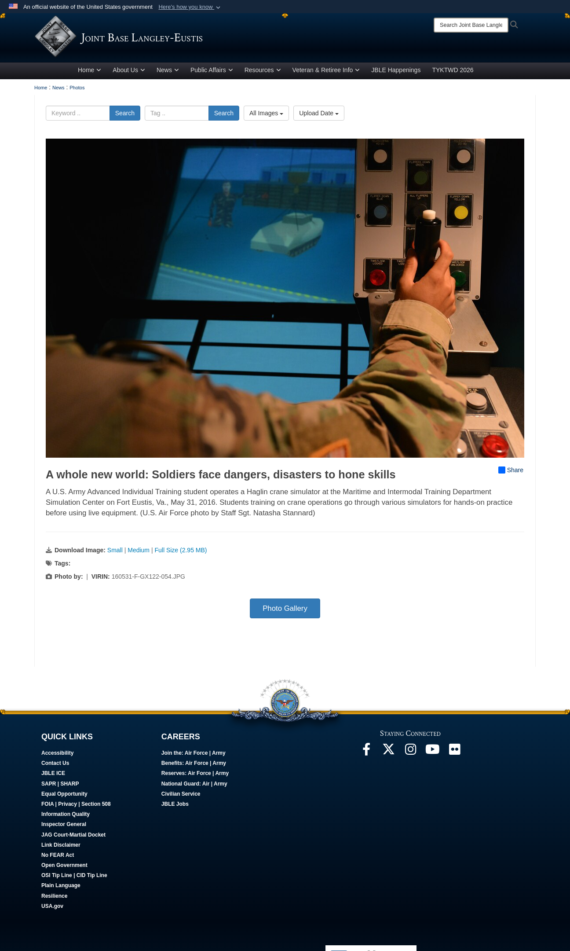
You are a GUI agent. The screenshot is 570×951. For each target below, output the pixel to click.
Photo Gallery (285, 610)
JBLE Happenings (395, 71)
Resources (263, 71)
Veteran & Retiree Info (326, 71)
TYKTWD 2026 (452, 71)
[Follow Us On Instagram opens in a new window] (410, 753)
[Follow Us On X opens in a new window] (388, 753)
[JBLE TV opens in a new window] (432, 753)
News (168, 71)
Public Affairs (211, 71)
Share (510, 471)
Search (125, 114)
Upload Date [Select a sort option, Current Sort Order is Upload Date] (319, 114)
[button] (190, 7)
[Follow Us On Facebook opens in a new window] (366, 753)
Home (89, 71)
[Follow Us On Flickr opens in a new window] (454, 753)
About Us (129, 71)
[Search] (471, 25)
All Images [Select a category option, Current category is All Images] (266, 114)
